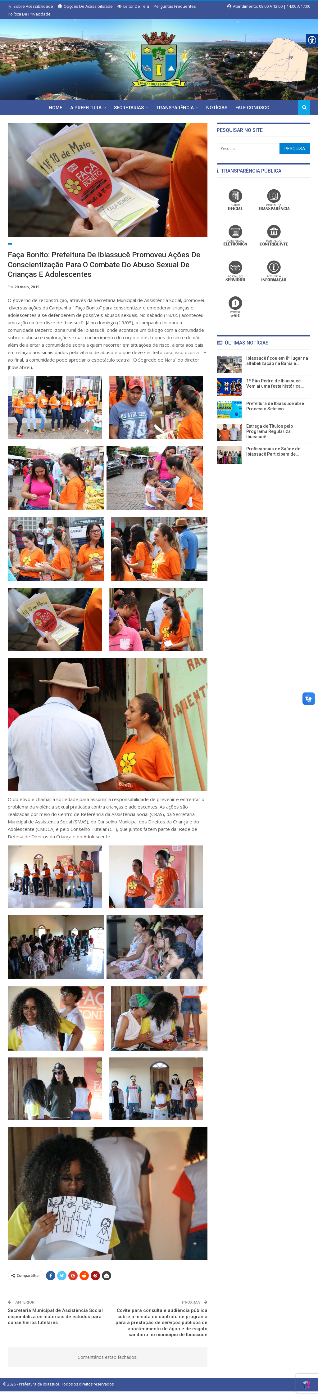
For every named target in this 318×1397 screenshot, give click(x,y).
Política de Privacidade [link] (29, 14)
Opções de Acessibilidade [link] (85, 6)
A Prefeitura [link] (84, 107)
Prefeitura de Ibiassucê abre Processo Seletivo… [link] (275, 406)
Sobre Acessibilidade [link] (30, 6)
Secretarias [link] (128, 107)
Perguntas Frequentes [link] (175, 6)
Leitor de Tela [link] (133, 6)
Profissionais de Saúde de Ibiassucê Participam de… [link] (273, 451)
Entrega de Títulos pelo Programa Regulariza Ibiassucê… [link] (269, 431)
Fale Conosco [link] (255, 107)
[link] (159, 58)
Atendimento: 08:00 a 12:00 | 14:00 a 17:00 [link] (268, 6)
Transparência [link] (175, 107)
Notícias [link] (218, 107)
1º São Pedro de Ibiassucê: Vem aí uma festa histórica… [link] (275, 383)
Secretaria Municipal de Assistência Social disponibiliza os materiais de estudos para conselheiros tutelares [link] (55, 1323)
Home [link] (53, 107)
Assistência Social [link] (28, 247)
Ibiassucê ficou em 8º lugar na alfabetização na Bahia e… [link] (277, 361)
